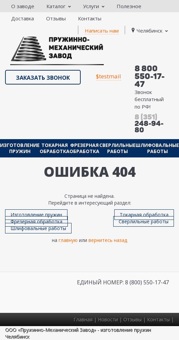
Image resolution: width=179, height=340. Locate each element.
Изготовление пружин (20, 148)
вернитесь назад (107, 240)
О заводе (22, 6)
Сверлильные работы (117, 148)
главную (68, 240)
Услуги (93, 6)
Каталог (58, 6)
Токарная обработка (54, 148)
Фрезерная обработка (84, 148)
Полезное (129, 6)
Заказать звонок (43, 77)
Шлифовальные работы (157, 148)
